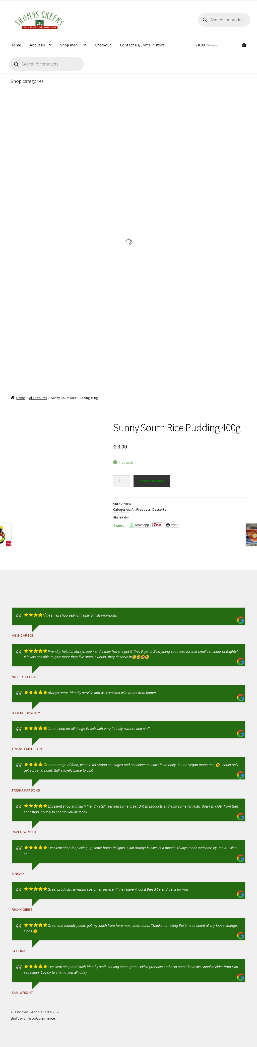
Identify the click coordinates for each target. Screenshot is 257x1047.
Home (16, 44)
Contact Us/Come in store (142, 44)
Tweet (118, 525)
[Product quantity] (121, 481)
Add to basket (151, 480)
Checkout (103, 44)
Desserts (159, 509)
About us (37, 44)
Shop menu (70, 44)
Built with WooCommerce (33, 1018)
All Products (38, 398)
